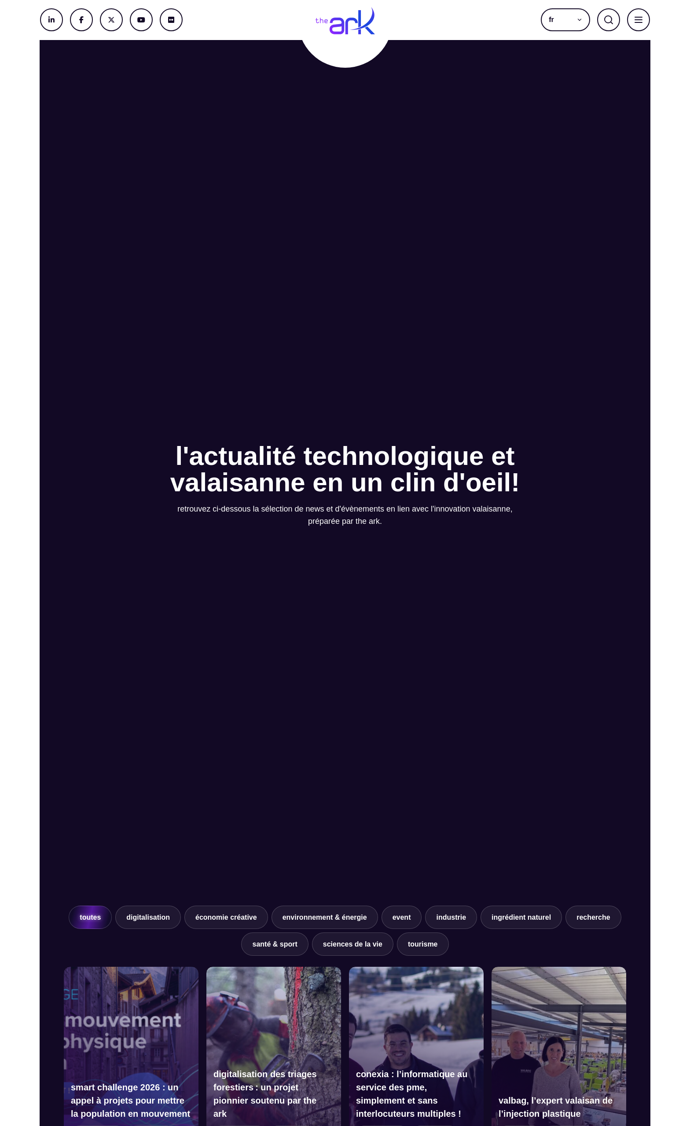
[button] (565, 19)
